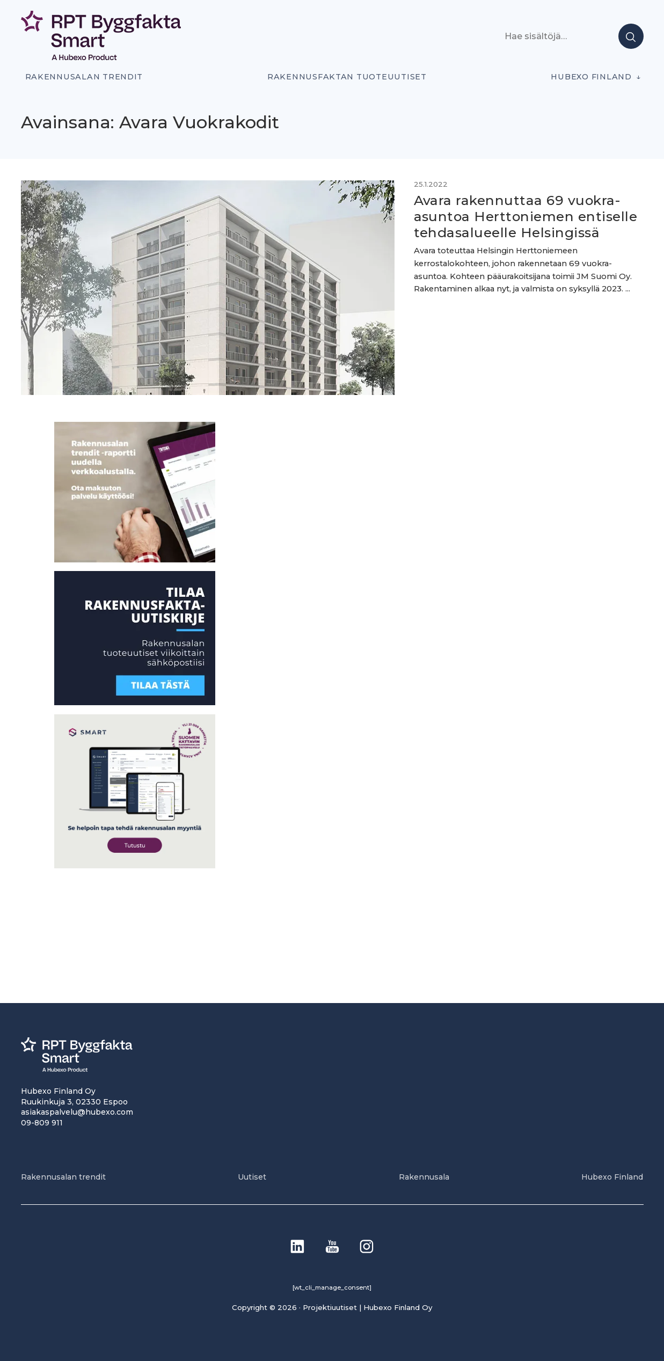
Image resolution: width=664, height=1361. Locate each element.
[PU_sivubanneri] (134, 559)
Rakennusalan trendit (84, 77)
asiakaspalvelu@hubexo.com (77, 1112)
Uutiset (252, 1177)
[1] (134, 702)
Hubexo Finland (591, 77)
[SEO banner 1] (134, 865)
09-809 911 (42, 1123)
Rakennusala (424, 1177)
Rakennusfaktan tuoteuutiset (347, 77)
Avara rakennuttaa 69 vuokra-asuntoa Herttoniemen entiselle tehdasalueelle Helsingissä (526, 216)
